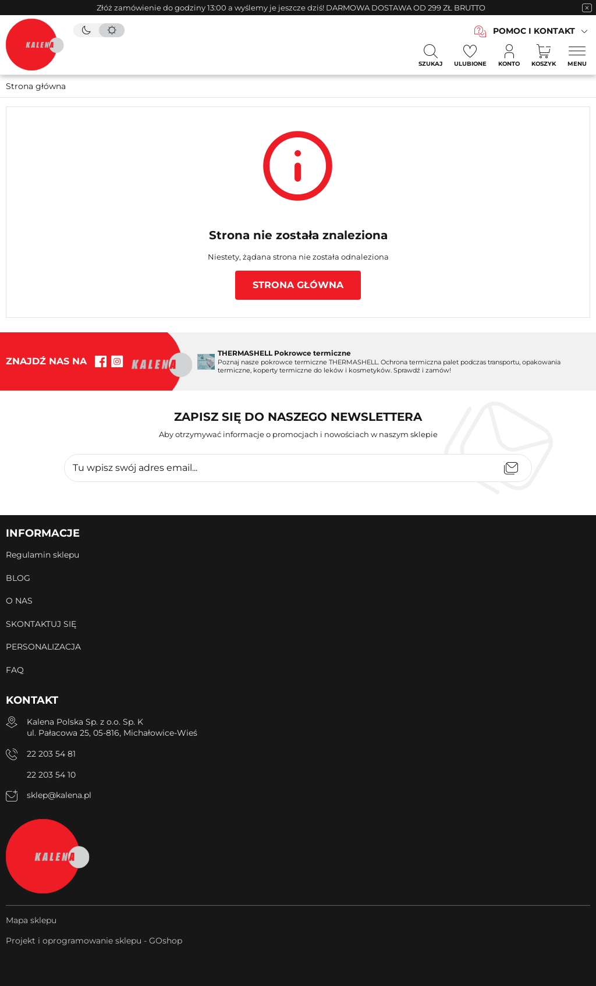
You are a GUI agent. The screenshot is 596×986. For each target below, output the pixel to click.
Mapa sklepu (31, 920)
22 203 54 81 (51, 754)
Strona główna (36, 86)
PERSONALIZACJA (43, 646)
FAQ (15, 670)
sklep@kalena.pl (59, 795)
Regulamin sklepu (42, 554)
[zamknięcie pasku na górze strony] (587, 8)
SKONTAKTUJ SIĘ (41, 624)
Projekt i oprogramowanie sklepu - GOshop (94, 940)
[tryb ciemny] (86, 30)
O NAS (19, 600)
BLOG (18, 578)
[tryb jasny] (112, 30)
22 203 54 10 (51, 774)
